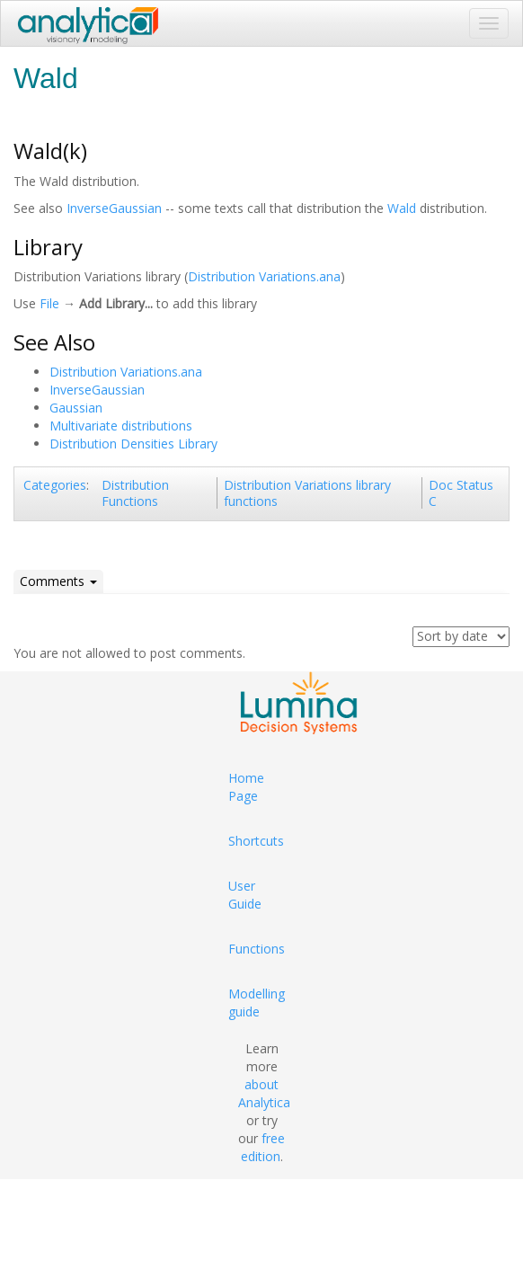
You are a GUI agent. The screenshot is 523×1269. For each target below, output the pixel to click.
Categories (54, 484)
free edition (263, 1147)
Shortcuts (256, 840)
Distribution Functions (135, 493)
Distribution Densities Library (133, 443)
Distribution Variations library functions (307, 493)
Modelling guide (256, 1002)
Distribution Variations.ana (264, 276)
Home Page (246, 786)
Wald (401, 208)
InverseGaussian (114, 208)
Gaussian (75, 407)
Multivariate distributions (120, 425)
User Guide (245, 894)
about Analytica (264, 1093)
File (49, 303)
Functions (256, 948)
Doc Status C (461, 493)
